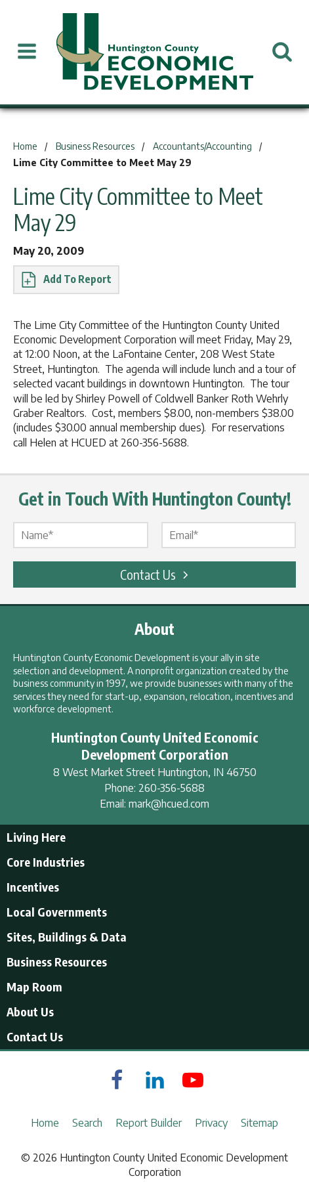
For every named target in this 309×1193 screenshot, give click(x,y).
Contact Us (156, 574)
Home (45, 1122)
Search (87, 1122)
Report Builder (148, 1122)
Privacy (211, 1122)
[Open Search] (282, 52)
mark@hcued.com (169, 803)
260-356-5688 (171, 787)
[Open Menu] (26, 52)
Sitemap (259, 1122)
